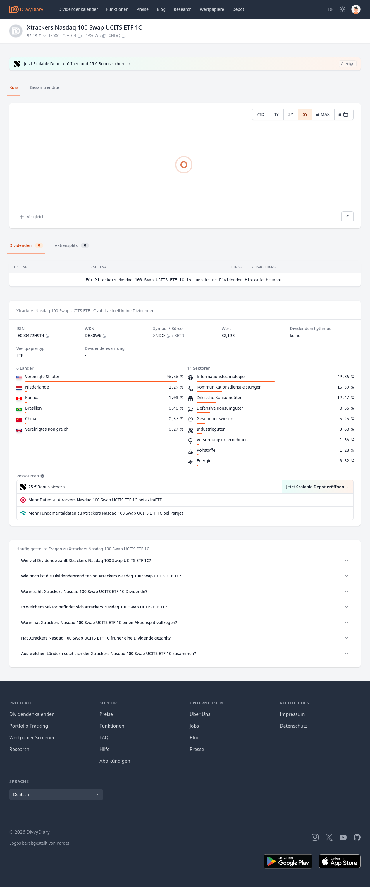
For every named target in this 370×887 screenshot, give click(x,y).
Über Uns (200, 714)
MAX (323, 114)
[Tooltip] (42, 476)
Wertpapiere (212, 9)
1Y (276, 114)
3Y (290, 114)
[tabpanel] (185, 165)
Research (19, 749)
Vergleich (32, 217)
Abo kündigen (114, 761)
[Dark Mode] (342, 9)
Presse (197, 749)
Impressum (292, 714)
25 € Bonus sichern (46, 486)
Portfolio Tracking (28, 726)
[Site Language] (330, 9)
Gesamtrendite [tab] (44, 87)
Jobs (194, 726)
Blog (195, 737)
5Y (305, 114)
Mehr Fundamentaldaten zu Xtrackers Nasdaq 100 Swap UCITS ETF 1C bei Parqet (105, 513)
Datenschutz (293, 726)
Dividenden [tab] (26, 245)
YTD (260, 114)
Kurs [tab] (13, 87)
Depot (238, 9)
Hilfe (104, 749)
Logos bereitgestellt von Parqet (39, 843)
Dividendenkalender (78, 9)
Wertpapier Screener (32, 737)
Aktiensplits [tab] (72, 245)
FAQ (103, 737)
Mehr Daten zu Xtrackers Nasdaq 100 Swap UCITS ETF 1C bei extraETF (95, 500)
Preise (143, 9)
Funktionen (117, 9)
